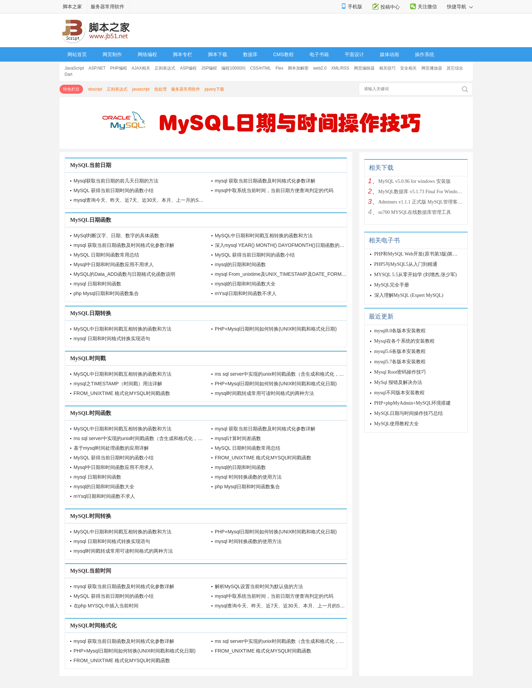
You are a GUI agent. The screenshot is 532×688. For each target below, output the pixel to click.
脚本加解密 (298, 68)
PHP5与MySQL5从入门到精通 (406, 264)
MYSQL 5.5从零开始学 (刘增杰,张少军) (415, 274)
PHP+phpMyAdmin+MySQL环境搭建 (412, 403)
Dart (69, 74)
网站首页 (77, 54)
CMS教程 (283, 54)
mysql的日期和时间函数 (240, 264)
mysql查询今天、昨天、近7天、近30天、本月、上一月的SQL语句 (144, 200)
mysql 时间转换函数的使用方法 (248, 477)
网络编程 (147, 54)
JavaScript (74, 68)
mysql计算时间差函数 (238, 438)
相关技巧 (387, 68)
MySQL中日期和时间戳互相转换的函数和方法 (264, 235)
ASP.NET (97, 68)
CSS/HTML (260, 68)
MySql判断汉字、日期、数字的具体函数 (116, 235)
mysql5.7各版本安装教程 (400, 361)
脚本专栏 (182, 54)
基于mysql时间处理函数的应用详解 (111, 448)
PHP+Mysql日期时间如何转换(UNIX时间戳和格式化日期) (276, 329)
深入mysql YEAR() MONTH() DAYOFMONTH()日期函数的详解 (282, 245)
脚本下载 (217, 54)
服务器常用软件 (107, 6)
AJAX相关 (141, 68)
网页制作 (112, 54)
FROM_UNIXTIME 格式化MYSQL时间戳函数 (122, 393)
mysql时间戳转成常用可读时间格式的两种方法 (264, 393)
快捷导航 (460, 6)
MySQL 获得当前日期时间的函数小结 (114, 190)
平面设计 (354, 54)
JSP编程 (209, 68)
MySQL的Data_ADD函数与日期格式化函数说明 (125, 274)
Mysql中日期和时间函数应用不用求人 (114, 264)
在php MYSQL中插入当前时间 (106, 605)
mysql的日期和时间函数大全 (245, 283)
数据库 (250, 54)
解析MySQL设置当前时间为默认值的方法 (259, 586)
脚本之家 (72, 6)
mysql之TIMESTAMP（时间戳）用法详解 (118, 383)
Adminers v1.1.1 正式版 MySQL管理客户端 (421, 202)
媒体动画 (389, 54)
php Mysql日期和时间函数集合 (106, 293)
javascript (141, 89)
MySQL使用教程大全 (396, 423)
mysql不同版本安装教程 (399, 392)
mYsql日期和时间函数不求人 (246, 293)
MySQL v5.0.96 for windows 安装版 (414, 181)
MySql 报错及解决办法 (398, 382)
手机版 (355, 6)
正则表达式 (165, 68)
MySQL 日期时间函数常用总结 (106, 255)
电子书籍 (319, 54)
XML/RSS (340, 68)
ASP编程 (188, 68)
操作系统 (424, 54)
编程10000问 (233, 68)
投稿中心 (390, 7)
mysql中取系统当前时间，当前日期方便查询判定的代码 (274, 190)
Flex (279, 68)
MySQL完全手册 (391, 285)
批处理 (160, 89)
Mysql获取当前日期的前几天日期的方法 (116, 181)
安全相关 (408, 68)
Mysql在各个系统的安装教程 (404, 341)
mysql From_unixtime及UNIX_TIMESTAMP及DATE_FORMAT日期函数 (291, 274)
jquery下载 (214, 89)
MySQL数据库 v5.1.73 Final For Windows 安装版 (421, 191)
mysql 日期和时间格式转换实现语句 (112, 338)
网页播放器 (431, 68)
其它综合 (455, 68)
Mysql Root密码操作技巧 (400, 372)
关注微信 (427, 6)
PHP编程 (118, 68)
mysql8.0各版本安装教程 (400, 330)
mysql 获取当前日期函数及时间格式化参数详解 (265, 181)
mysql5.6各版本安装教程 (400, 351)
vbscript (95, 89)
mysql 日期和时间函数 (97, 283)
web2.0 (320, 68)
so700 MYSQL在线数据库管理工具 (414, 212)
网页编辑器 (364, 68)
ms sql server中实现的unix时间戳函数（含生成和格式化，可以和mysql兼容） (297, 374)
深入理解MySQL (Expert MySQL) (409, 295)
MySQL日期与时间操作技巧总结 (408, 413)
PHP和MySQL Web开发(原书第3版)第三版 (418, 254)
